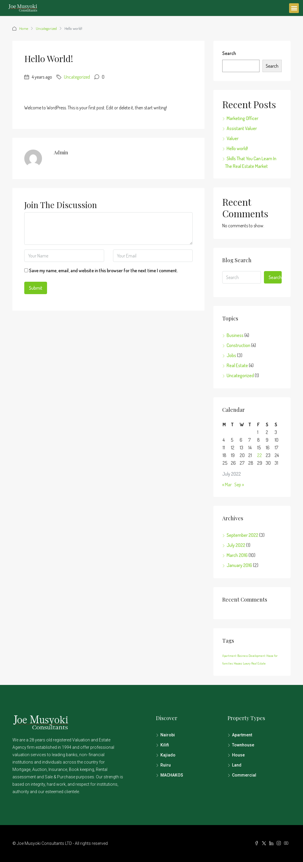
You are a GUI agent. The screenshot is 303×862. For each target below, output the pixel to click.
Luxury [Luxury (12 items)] (246, 663)
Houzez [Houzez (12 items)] (238, 663)
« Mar (227, 484)
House (238, 755)
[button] (294, 8)
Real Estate (237, 365)
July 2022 (236, 545)
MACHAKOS (171, 775)
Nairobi (167, 735)
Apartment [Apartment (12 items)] (229, 656)
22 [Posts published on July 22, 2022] (259, 455)
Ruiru (165, 765)
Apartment (242, 735)
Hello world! (237, 148)
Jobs (231, 355)
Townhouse (243, 745)
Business (235, 335)
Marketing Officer (242, 118)
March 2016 (237, 555)
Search (229, 53)
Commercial (244, 775)
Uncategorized (46, 28)
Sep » (239, 484)
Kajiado (167, 755)
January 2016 (239, 565)
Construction (238, 345)
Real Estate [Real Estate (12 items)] (258, 663)
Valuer (232, 138)
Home (23, 28)
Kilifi (164, 745)
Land (236, 765)
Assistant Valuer (242, 128)
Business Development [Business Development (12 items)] (251, 656)
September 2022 (242, 535)
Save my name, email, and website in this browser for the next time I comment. (103, 270)
